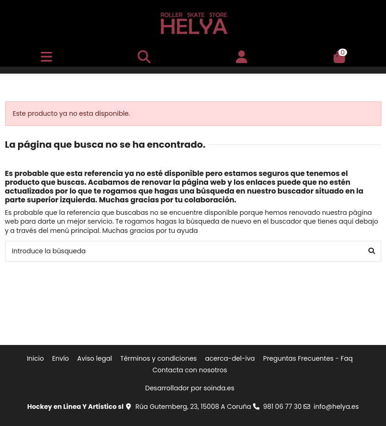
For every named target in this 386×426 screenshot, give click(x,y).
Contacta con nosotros (189, 370)
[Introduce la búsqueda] (371, 251)
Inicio (35, 358)
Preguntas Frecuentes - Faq (308, 358)
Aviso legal (94, 358)
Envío (60, 358)
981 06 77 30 (282, 406)
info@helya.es (336, 406)
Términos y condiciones (158, 358)
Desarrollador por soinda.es (189, 388)
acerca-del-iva (230, 358)
